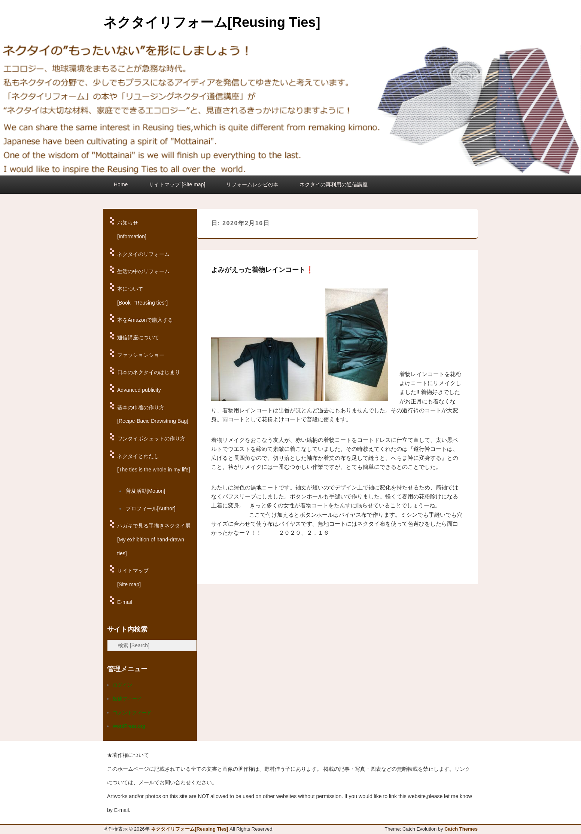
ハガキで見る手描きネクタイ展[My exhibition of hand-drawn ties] (154, 539)
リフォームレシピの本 (252, 184)
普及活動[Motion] (145, 491)
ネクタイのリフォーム (143, 254)
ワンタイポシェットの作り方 (151, 439)
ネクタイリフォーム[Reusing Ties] (211, 22)
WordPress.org (129, 726)
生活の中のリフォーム (143, 271)
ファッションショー (140, 355)
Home (121, 184)
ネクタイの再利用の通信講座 (333, 184)
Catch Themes (461, 829)
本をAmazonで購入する (145, 320)
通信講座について (138, 337)
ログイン (122, 685)
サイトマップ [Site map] (177, 184)
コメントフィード (132, 712)
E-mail (124, 602)
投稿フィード (127, 699)
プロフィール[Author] (151, 508)
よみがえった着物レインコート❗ (262, 270)
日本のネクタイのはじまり (148, 372)
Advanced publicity (139, 390)
